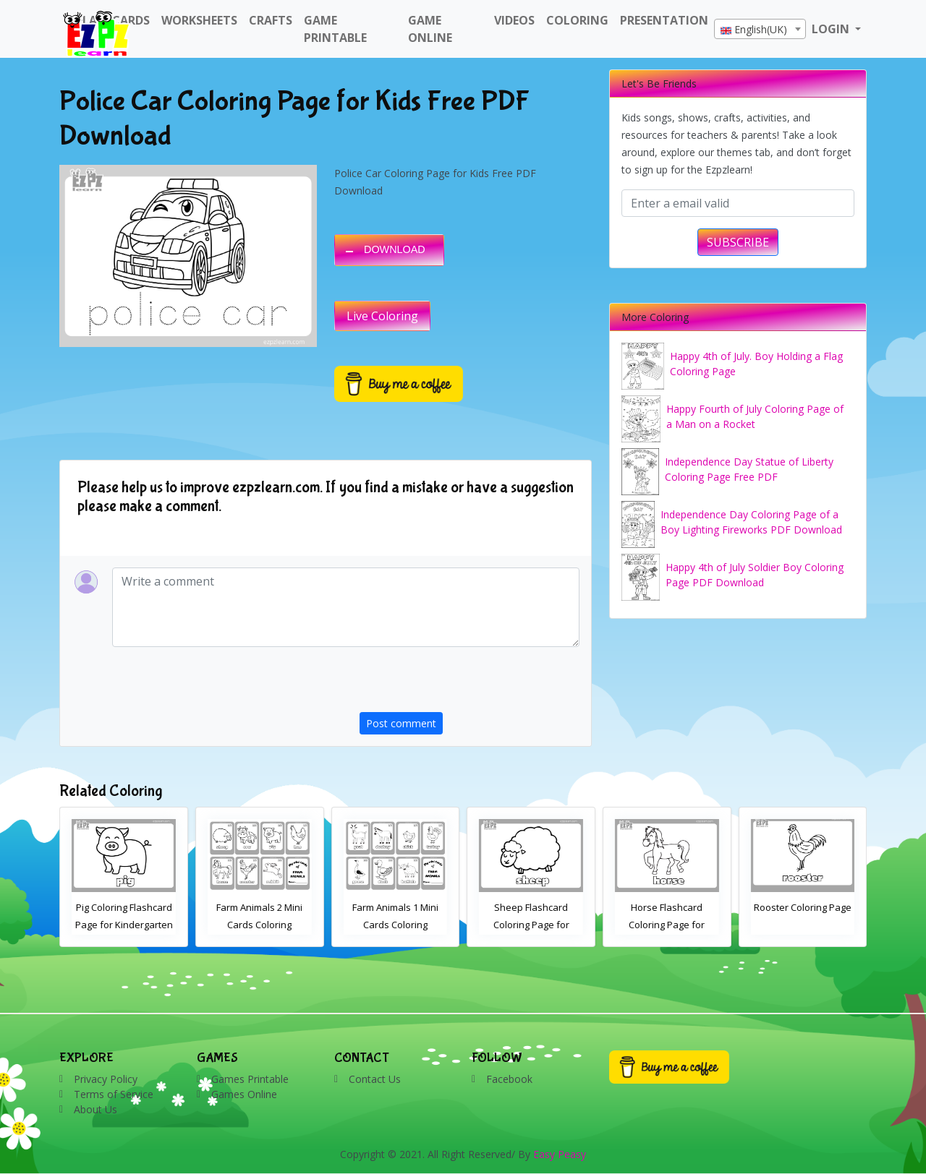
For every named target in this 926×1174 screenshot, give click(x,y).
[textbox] (760, 30)
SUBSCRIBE (738, 242)
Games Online (244, 1094)
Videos (514, 20)
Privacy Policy (105, 1079)
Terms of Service (113, 1094)
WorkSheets (199, 20)
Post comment (401, 723)
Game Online (430, 29)
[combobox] (760, 29)
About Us (95, 1109)
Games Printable (250, 1079)
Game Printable (335, 29)
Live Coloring (382, 316)
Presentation (664, 20)
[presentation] (469, 684)
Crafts (270, 20)
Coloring (577, 20)
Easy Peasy (559, 1154)
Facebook (509, 1079)
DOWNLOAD (394, 249)
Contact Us (375, 1079)
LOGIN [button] (832, 29)
